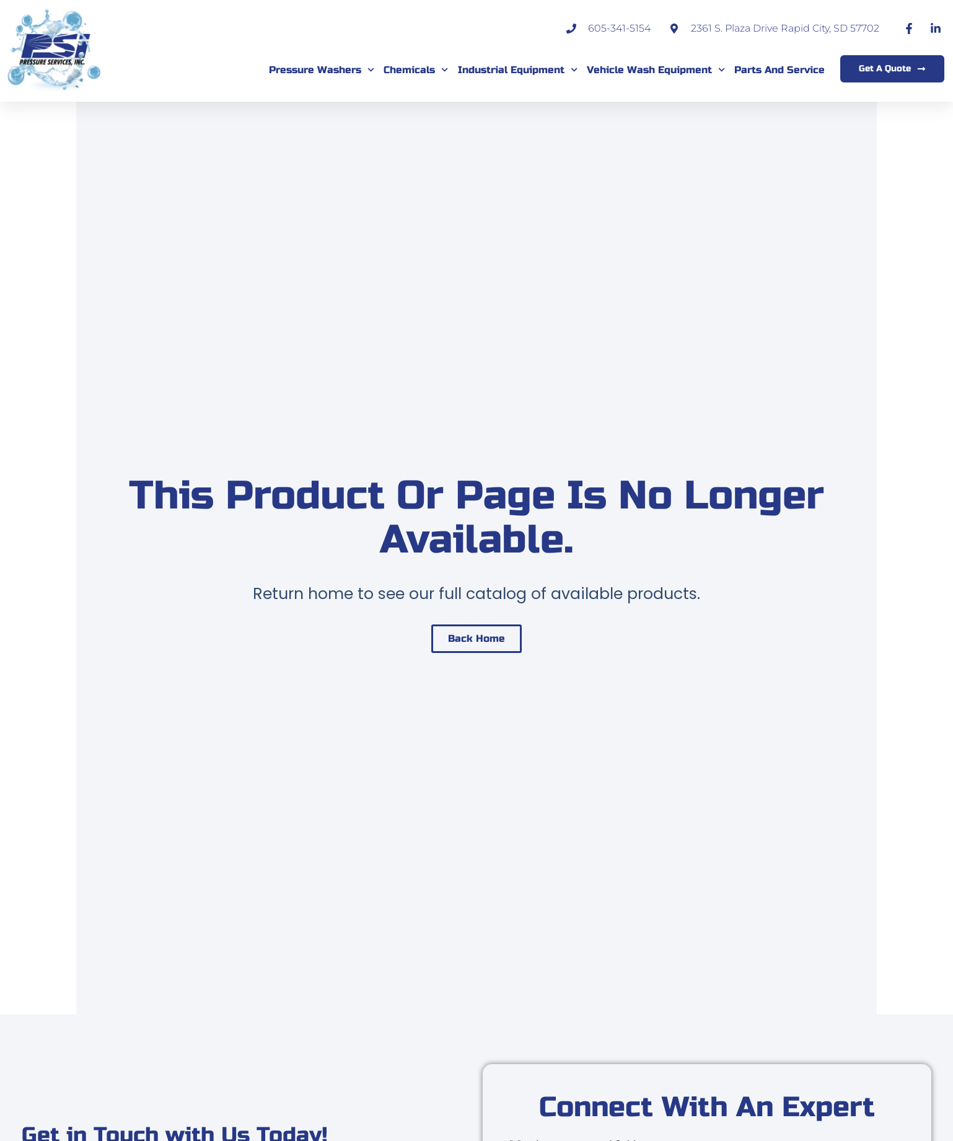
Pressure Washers (321, 69)
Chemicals (416, 69)
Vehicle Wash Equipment (656, 69)
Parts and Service (779, 70)
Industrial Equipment (518, 69)
